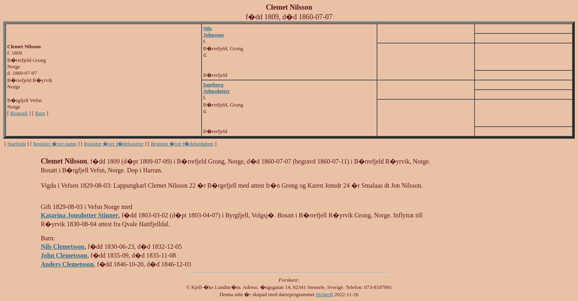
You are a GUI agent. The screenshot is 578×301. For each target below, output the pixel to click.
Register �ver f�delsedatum (182, 144)
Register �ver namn (55, 144)
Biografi (19, 113)
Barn (40, 113)
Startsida (17, 144)
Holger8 (324, 294)
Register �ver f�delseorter (113, 144)
